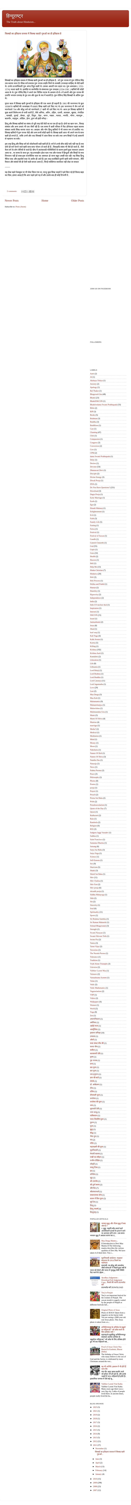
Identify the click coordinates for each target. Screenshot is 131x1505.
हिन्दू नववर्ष (94, 1209)
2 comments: (12, 191)
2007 (95, 1490)
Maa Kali (93, 698)
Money (93, 743)
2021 (95, 1411)
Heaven (93, 560)
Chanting (93, 432)
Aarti (92, 374)
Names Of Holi (96, 753)
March (98, 1466)
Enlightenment (96, 511)
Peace (92, 774)
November (100, 1448)
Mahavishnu (95, 708)
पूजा (91, 1126)
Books (92, 415)
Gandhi (93, 539)
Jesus (92, 625)
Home (44, 200)
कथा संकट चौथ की (97, 1043)
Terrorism (94, 950)
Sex (91, 864)
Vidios (92, 998)
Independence (95, 598)
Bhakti (92, 398)
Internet (93, 612)
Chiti (92, 436)
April (98, 1463)
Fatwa (92, 529)
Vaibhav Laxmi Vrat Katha (111, 1384)
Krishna (93, 650)
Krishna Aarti (95, 653)
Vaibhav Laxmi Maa (98, 971)
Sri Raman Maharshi (98, 922)
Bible (92, 408)
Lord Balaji (94, 670)
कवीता (92, 1050)
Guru (92, 553)
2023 (95, 1407)
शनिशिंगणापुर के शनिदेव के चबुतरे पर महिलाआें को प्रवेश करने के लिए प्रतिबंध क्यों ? (113, 1329)
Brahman (93, 418)
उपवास (92, 1036)
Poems (92, 784)
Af (91, 377)
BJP (91, 411)
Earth (92, 501)
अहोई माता (94, 1026)
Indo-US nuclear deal (98, 605)
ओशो (92, 1040)
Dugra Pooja (95, 494)
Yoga (92, 1012)
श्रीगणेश (93, 1188)
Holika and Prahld (97, 584)
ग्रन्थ (91, 1064)
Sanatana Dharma (97, 843)
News (92, 767)
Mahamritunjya (96, 705)
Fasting (93, 525)
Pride (92, 801)
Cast (92, 429)
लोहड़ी (92, 1164)
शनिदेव (92, 1174)
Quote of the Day (97, 808)
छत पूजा (93, 1071)
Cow (92, 449)
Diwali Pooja (95, 480)
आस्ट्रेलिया (93, 1029)
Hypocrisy (94, 594)
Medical (93, 732)
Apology (93, 387)
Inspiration (94, 608)
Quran (92, 812)
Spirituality (94, 912)
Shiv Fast (93, 884)
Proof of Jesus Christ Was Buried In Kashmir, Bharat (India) (111, 1349)
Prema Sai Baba (96, 798)
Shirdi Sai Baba (96, 874)
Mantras (93, 722)
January (99, 1474)
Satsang (93, 846)
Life (91, 663)
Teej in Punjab (107, 1293)
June (98, 1459)
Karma (92, 643)
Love (92, 688)
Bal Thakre (94, 391)
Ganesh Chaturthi (97, 543)
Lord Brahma (95, 674)
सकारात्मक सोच (96, 1195)
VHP (92, 995)
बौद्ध (91, 1133)
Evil (91, 515)
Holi (92, 577)
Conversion (94, 446)
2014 (95, 1434)
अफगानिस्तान (95, 1019)
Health (92, 556)
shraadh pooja (95, 891)
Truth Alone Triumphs (99, 964)
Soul (92, 908)
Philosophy (94, 777)
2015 (95, 1430)
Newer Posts (12, 200)
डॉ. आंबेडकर (94, 1084)
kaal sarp (93, 632)
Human (93, 587)
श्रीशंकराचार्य (94, 1191)
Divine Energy (96, 477)
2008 (95, 1486)
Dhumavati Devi (96, 470)
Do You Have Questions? (100, 487)
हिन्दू (91, 1205)
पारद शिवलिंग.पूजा (97, 1119)
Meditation (94, 736)
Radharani (94, 815)
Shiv (92, 877)
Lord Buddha (95, 677)
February (99, 1470)
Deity (92, 460)
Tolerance (94, 957)
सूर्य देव (92, 1202)
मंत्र (91, 1140)
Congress (93, 442)
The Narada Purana (97, 953)
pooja (92, 788)
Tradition (93, 960)
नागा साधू (93, 1112)
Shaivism (93, 867)
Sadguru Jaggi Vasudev (99, 833)
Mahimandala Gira (97, 712)
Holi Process (95, 581)
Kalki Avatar (95, 639)
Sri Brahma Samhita (98, 919)
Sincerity (93, 905)
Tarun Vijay (94, 946)
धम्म (91, 1105)
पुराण (92, 1122)
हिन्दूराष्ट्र (14, 16)
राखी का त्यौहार (95, 1157)
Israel (92, 619)
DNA (92, 484)
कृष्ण (91, 1057)
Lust (92, 691)
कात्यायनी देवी (95, 1053)
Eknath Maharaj (96, 508)
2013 (95, 1437)
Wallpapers (94, 1002)
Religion (93, 826)
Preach (92, 795)
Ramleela (93, 822)
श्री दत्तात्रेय (94, 1181)
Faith (92, 518)
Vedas (92, 981)
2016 (95, 1426)
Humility (93, 591)
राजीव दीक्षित (95, 1160)
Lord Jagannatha (96, 684)
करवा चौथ (94, 1046)
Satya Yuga (94, 853)
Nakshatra (94, 750)
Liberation (94, 660)
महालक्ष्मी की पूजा (96, 1147)
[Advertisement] (110, 156)
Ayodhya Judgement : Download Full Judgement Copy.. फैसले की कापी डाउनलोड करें (113, 1281)
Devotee (93, 467)
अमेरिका (93, 1022)
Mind (92, 739)
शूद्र (91, 1178)
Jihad (92, 629)
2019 (95, 1415)
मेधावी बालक (95, 1154)
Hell (91, 563)
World (92, 1009)
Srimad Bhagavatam (98, 926)
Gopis (92, 549)
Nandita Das (95, 760)
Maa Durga (94, 694)
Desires (93, 463)
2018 (95, 1418)
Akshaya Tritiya (96, 380)
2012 (95, 1441)
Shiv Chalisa (95, 881)
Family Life (94, 522)
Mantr (92, 715)
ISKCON (93, 615)
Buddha (93, 422)
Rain (92, 819)
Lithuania (94, 667)
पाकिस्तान (93, 1115)
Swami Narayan (96, 933)
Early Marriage (96, 498)
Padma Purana (95, 770)
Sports (92, 915)
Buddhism (94, 425)
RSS (92, 829)
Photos (92, 781)
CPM (92, 453)
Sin (91, 901)
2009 (95, 1483)
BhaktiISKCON (96, 401)
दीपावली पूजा (95, 1095)
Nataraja (93, 764)
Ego (91, 505)
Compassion (95, 439)
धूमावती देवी (94, 1109)
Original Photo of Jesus (110, 1310)
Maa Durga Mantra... (109, 1241)
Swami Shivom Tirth (98, 936)
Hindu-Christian (96, 570)
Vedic (92, 984)
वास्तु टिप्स (94, 1167)
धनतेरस (93, 1098)
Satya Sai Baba (96, 850)
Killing (93, 646)
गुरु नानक (93, 1060)
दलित (92, 1091)
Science (93, 857)
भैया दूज (93, 1136)
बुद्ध (91, 1129)
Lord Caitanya (95, 681)
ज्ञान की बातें (94, 1078)
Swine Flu (94, 939)
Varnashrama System (98, 978)
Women (93, 1005)
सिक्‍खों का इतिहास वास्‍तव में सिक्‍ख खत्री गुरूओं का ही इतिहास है (33, 33)
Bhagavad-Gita (96, 394)
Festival (93, 532)
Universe (93, 967)
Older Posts (77, 200)
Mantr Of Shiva (96, 719)
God (91, 546)
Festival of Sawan (97, 536)
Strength (93, 929)
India (92, 601)
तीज (91, 1088)
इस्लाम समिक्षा (95, 1033)
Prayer (92, 791)
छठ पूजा (93, 1067)
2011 (95, 1445)
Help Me (93, 567)
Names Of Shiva (96, 757)
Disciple (93, 474)
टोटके (92, 1081)
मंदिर (92, 1143)
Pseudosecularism (97, 805)
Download (94, 491)
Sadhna (93, 836)
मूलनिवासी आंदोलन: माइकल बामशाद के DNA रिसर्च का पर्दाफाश (111, 1260)
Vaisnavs (93, 974)
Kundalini (94, 656)
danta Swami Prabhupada (100, 456)
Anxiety (93, 384)
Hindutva (93, 574)
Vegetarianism (95, 991)
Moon (92, 746)
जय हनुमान (94, 1074)
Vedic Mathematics (97, 988)
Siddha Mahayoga (97, 895)
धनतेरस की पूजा (96, 1102)
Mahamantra (95, 701)
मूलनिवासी (94, 1150)
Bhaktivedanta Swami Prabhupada (103, 405)
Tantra (92, 943)
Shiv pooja (94, 888)
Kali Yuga (94, 636)
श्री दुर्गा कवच (94, 1185)
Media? (93, 729)
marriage (93, 725)
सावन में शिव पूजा (96, 1198)
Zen (91, 1015)
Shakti (92, 870)
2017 (95, 1422)
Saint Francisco (96, 839)
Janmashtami (95, 622)
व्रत (91, 1171)
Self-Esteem (95, 860)
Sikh (92, 898)
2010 (95, 1479)
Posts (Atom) (21, 207)
